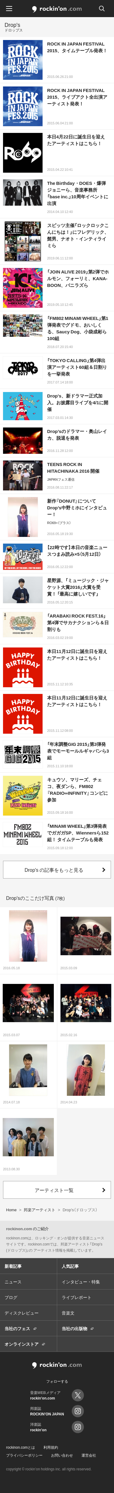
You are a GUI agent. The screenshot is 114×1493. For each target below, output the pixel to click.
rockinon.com (57, 9)
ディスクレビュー (22, 1313)
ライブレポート (77, 1297)
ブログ (11, 1297)
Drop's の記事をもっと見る (54, 869)
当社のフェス (17, 1328)
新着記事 (13, 1266)
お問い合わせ (62, 1455)
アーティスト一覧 (54, 1190)
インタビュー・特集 (81, 1281)
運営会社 (88, 1455)
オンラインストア (22, 1344)
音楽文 (68, 1313)
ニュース (13, 1281)
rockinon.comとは (20, 1447)
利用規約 (50, 1447)
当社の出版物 (74, 1328)
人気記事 (70, 1266)
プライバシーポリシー (24, 1455)
